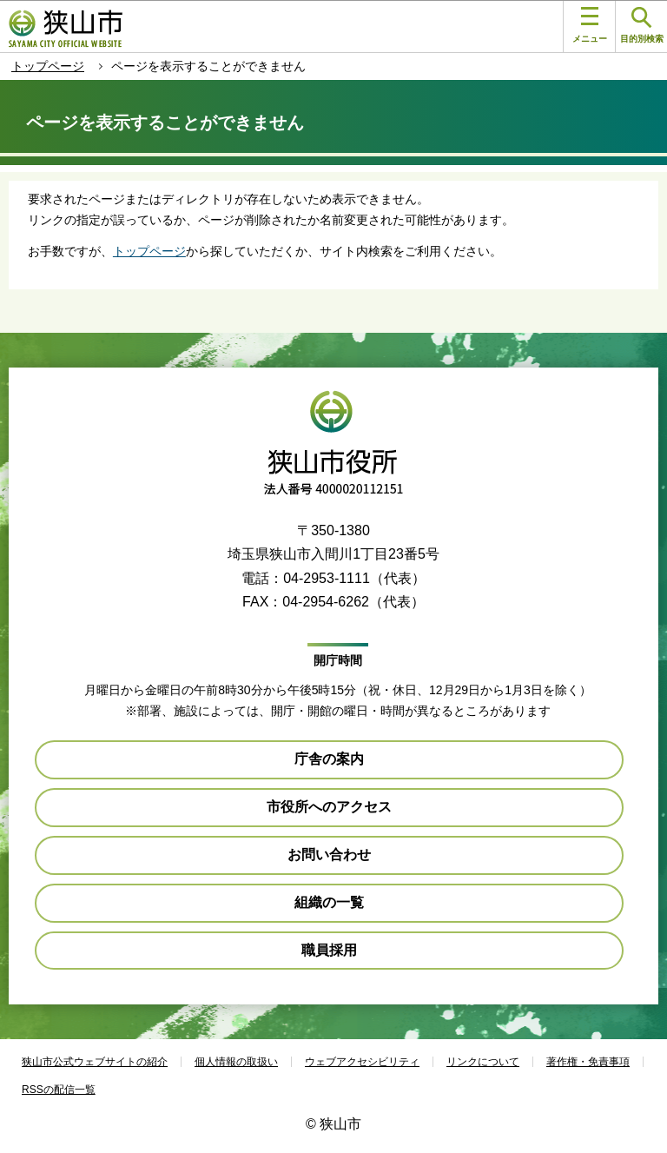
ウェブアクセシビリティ (362, 1062)
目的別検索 (642, 25)
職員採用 (329, 950)
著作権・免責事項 (588, 1062)
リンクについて (482, 1062)
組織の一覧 (329, 902)
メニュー (589, 25)
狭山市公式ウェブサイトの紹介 (95, 1062)
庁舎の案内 (329, 759)
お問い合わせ (329, 854)
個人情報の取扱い (236, 1062)
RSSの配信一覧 (59, 1089)
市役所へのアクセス (329, 806)
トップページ (47, 66)
